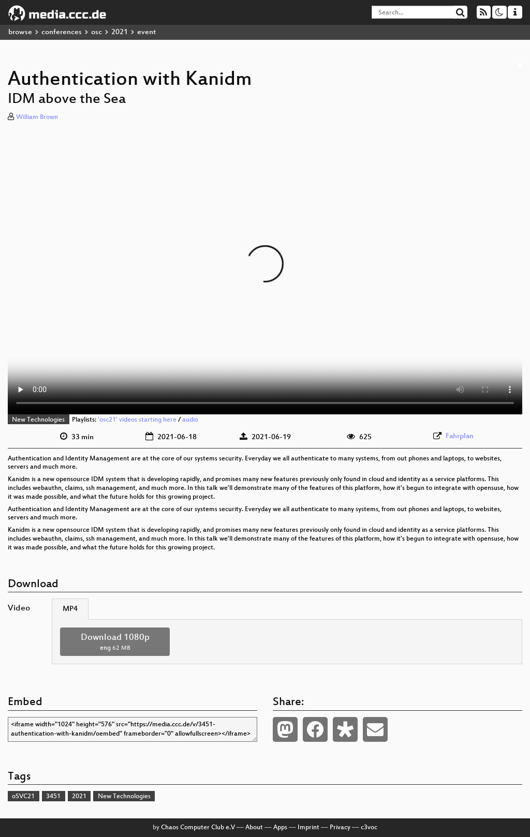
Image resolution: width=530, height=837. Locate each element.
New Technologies (38, 420)
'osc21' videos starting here (137, 420)
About (254, 827)
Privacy (340, 827)
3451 (53, 796)
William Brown (37, 117)
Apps (280, 827)
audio (190, 420)
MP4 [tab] (70, 609)
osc (96, 32)
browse (20, 32)
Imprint (308, 827)
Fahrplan (460, 436)
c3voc (369, 827)
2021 (119, 32)
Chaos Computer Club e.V (198, 827)
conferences (61, 32)
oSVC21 (23, 796)
